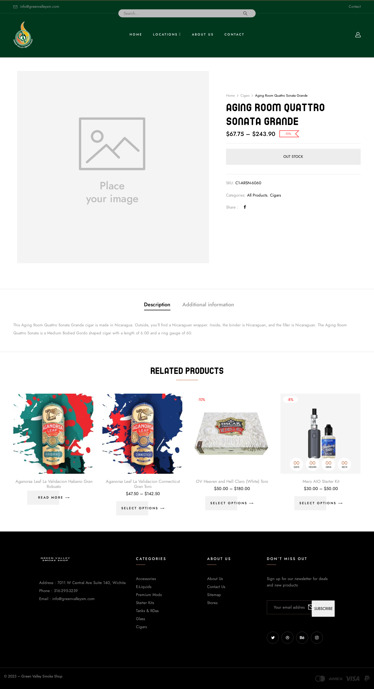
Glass (140, 618)
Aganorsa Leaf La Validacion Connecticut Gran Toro (143, 484)
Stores (212, 602)
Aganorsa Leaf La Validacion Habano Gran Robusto (54, 484)
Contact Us (216, 586)
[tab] (157, 305)
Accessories (146, 578)
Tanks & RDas (147, 610)
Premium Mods (149, 594)
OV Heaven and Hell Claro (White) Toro (232, 481)
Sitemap (214, 594)
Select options (139, 508)
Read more (50, 497)
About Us (215, 578)
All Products (257, 195)
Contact (355, 6)
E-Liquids (143, 586)
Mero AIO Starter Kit (321, 481)
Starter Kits (145, 602)
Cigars (245, 95)
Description (157, 304)
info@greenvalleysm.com (39, 6)
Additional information (208, 304)
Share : (232, 207)
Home (230, 95)
